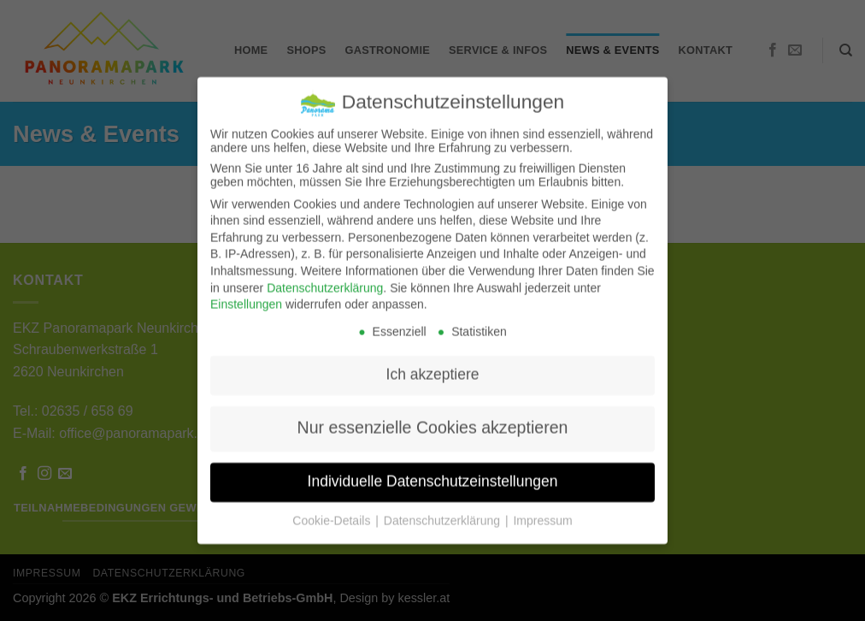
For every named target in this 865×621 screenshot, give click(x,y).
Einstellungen (246, 295)
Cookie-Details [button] (333, 511)
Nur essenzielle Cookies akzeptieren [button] (432, 418)
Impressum (542, 511)
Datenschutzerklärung (325, 278)
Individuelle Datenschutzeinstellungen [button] (433, 472)
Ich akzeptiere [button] (433, 365)
